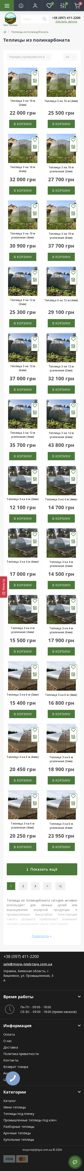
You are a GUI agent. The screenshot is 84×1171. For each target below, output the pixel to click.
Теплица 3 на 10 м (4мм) (61, 101)
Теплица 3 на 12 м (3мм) (22, 302)
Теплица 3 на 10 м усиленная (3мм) (61, 169)
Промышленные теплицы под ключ (29, 1120)
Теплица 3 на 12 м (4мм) (61, 300)
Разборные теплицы (18, 1126)
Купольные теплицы (18, 1139)
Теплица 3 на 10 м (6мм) (22, 169)
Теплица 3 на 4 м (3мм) (22, 499)
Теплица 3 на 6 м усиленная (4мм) (22, 825)
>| (60, 886)
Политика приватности (21, 1054)
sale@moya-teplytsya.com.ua (27, 964)
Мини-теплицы (14, 1107)
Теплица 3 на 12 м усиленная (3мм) (61, 368)
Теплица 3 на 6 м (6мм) (22, 757)
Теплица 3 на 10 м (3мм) (22, 103)
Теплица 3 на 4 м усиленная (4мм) (22, 630)
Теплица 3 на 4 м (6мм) (22, 562)
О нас (7, 1041)
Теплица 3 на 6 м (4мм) (61, 695)
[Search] (44, 19)
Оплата (9, 1034)
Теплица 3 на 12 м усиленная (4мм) (22, 435)
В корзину (23, 124)
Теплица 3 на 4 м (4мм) (61, 499)
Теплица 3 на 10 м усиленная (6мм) (61, 236)
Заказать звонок (66, 21)
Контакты (10, 1060)
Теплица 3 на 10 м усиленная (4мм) (22, 235)
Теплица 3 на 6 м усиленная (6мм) (61, 826)
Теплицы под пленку (18, 1114)
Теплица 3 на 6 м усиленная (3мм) (61, 759)
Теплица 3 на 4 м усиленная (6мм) (61, 630)
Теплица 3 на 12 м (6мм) (22, 368)
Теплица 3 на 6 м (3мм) (22, 694)
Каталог (9, 1101)
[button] (35, 5)
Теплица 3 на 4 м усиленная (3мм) (61, 564)
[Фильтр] (3, 587)
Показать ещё (42, 869)
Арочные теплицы (17, 1133)
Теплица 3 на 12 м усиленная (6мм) (61, 435)
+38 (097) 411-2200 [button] (21, 956)
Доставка (10, 1047)
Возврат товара (15, 1067)
